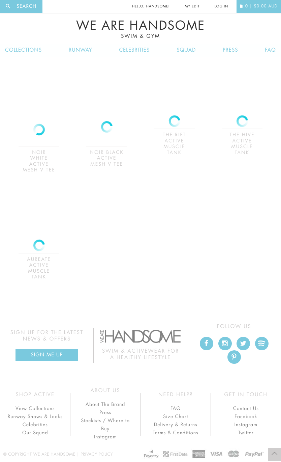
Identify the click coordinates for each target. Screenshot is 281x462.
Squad (186, 50)
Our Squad (35, 433)
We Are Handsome (140, 29)
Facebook (246, 416)
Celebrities (134, 50)
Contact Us (246, 408)
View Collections (35, 408)
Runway (80, 50)
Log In (221, 6)
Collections (23, 50)
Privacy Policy (97, 455)
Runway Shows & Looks (35, 416)
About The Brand (105, 404)
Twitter (246, 433)
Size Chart (175, 416)
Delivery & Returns (175, 425)
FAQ (270, 50)
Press (230, 50)
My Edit (192, 6)
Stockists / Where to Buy (105, 424)
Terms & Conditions (175, 433)
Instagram (105, 437)
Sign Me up (47, 354)
